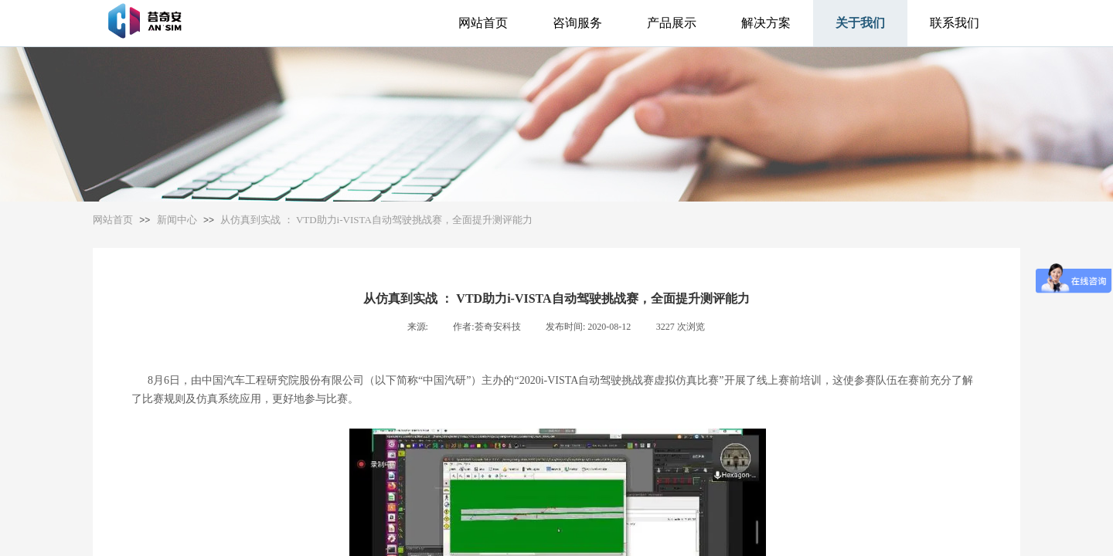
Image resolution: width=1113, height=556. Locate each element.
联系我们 (954, 22)
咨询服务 (577, 22)
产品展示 (671, 22)
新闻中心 (177, 219)
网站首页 (483, 22)
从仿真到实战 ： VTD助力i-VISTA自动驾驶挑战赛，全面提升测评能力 (376, 219)
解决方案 (766, 22)
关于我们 (860, 22)
